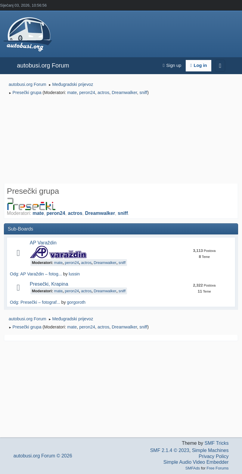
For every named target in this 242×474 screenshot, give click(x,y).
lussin (74, 274)
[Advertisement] (121, 140)
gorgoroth (76, 302)
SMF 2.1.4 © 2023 (169, 450)
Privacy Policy (214, 456)
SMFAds (192, 468)
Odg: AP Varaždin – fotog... (36, 274)
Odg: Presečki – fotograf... (35, 302)
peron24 (87, 92)
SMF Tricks (216, 443)
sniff (143, 92)
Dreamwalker (124, 92)
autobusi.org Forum (43, 65)
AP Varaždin (43, 242)
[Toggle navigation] (220, 66)
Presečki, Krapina (49, 284)
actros (103, 92)
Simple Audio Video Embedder (196, 462)
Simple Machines (210, 450)
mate (72, 92)
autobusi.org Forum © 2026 (43, 455)
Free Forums (217, 468)
